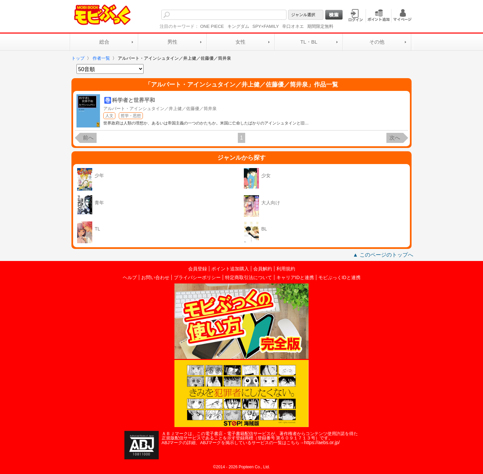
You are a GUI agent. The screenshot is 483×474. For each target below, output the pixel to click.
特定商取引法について (248, 277)
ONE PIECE (212, 26)
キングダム (238, 26)
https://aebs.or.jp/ (322, 442)
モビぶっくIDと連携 (339, 277)
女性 (240, 42)
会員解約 (262, 268)
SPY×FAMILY (266, 26)
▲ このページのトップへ (383, 255)
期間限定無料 (320, 26)
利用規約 (285, 268)
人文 (109, 115)
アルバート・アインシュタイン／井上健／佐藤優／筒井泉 (160, 108)
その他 (376, 42)
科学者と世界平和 (133, 100)
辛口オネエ (293, 26)
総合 (104, 42)
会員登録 (197, 268)
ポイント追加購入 (230, 268)
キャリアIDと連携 (295, 277)
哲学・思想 (131, 115)
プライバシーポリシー (197, 277)
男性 (172, 42)
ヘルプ (130, 277)
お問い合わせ (155, 277)
